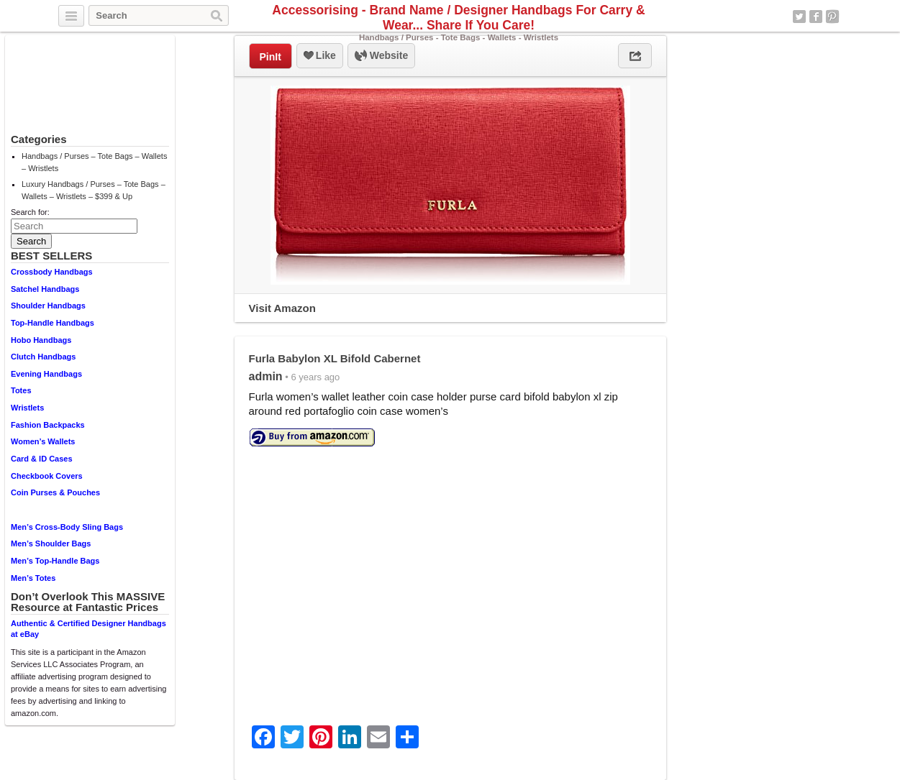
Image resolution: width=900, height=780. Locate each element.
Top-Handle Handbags (52, 322)
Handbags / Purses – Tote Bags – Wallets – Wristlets (94, 162)
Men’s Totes (33, 578)
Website (381, 56)
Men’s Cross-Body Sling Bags (67, 527)
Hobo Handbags (41, 340)
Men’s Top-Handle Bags (55, 560)
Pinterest (832, 16)
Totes (21, 390)
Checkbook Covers (47, 476)
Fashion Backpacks (48, 425)
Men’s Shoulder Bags (51, 543)
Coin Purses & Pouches (55, 492)
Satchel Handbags (45, 289)
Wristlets (27, 407)
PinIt (270, 57)
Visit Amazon (282, 308)
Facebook (816, 16)
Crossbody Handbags (52, 271)
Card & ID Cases (42, 458)
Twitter (799, 16)
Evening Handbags (46, 374)
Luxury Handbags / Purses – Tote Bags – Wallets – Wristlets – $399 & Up (93, 190)
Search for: (30, 212)
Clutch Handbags (43, 356)
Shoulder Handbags (48, 305)
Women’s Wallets (43, 441)
